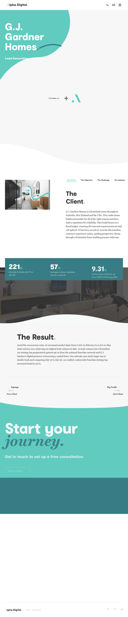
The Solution (119, 180)
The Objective (86, 180)
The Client (71, 180)
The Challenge (104, 180)
